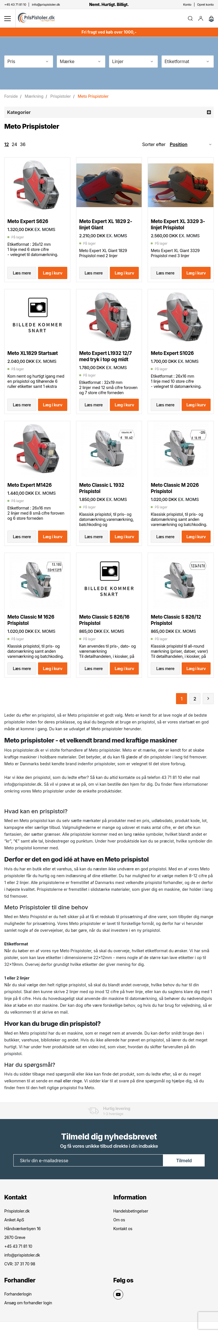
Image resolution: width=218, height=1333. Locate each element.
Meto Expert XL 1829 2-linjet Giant (105, 224)
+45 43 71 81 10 (18, 1246)
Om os (119, 1219)
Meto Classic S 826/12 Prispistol (176, 620)
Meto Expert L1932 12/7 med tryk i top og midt (105, 356)
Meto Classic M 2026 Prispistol (175, 488)
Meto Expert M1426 (29, 485)
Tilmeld (184, 1160)
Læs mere (22, 273)
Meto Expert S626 (27, 221)
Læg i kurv (52, 273)
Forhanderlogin (18, 1294)
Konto (187, 5)
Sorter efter (153, 144)
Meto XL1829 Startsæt (32, 353)
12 (6, 144)
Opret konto (205, 5)
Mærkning (34, 96)
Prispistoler (60, 96)
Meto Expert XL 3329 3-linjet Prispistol (178, 224)
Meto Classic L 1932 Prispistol (101, 488)
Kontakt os (122, 1228)
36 (22, 144)
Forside (11, 96)
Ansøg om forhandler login (28, 1302)
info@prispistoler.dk (22, 1255)
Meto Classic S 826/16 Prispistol (104, 620)
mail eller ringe (68, 1080)
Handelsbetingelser (130, 1211)
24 (14, 144)
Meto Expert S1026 (172, 353)
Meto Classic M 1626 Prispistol (30, 620)
